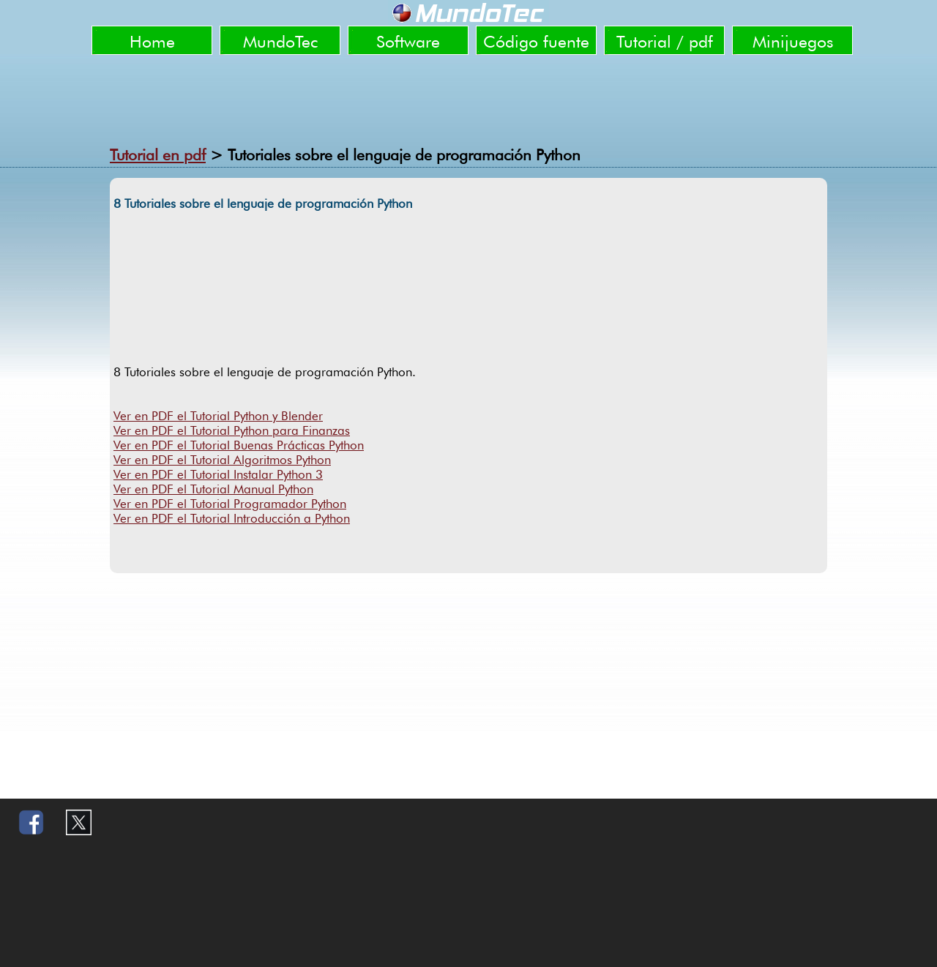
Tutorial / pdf (664, 41)
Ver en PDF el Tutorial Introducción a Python (231, 518)
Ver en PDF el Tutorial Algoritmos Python (222, 459)
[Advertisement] (468, 95)
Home (152, 41)
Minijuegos (793, 41)
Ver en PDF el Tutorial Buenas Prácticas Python (238, 445)
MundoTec (280, 41)
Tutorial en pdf (158, 155)
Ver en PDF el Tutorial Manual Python (213, 489)
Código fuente (536, 41)
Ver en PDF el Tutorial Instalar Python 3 (218, 474)
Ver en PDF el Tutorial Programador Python (229, 503)
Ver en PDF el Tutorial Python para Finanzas (231, 430)
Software (408, 41)
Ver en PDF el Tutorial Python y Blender (218, 415)
